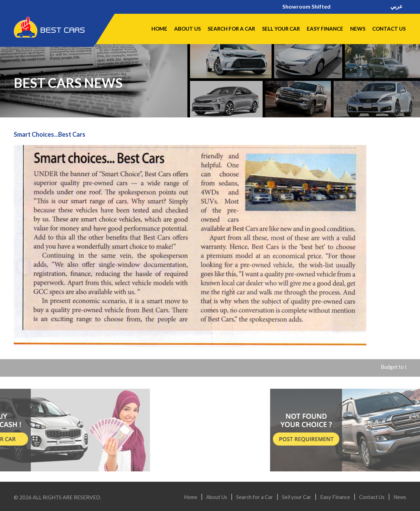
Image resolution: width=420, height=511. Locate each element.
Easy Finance (324, 28)
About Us (187, 28)
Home (159, 28)
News (357, 28)
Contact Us (389, 28)
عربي (396, 6)
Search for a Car (231, 28)
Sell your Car (281, 28)
